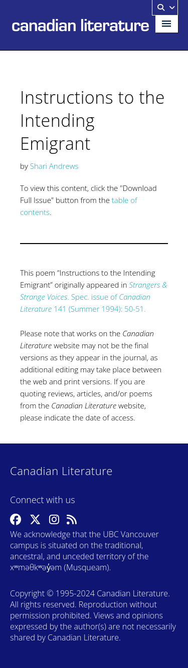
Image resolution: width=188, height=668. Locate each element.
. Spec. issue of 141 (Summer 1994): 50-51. (93, 297)
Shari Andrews (54, 166)
